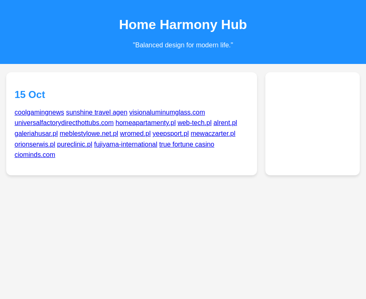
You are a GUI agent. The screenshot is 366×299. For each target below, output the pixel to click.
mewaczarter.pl (212, 133)
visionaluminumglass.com (167, 112)
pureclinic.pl (74, 144)
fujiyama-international (125, 144)
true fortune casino (187, 144)
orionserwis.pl (35, 144)
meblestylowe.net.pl (89, 133)
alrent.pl (225, 122)
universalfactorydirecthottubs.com (64, 122)
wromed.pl (135, 133)
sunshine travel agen (97, 112)
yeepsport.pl (171, 133)
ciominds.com (35, 154)
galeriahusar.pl (36, 133)
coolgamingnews (39, 112)
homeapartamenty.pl (146, 122)
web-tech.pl (195, 122)
